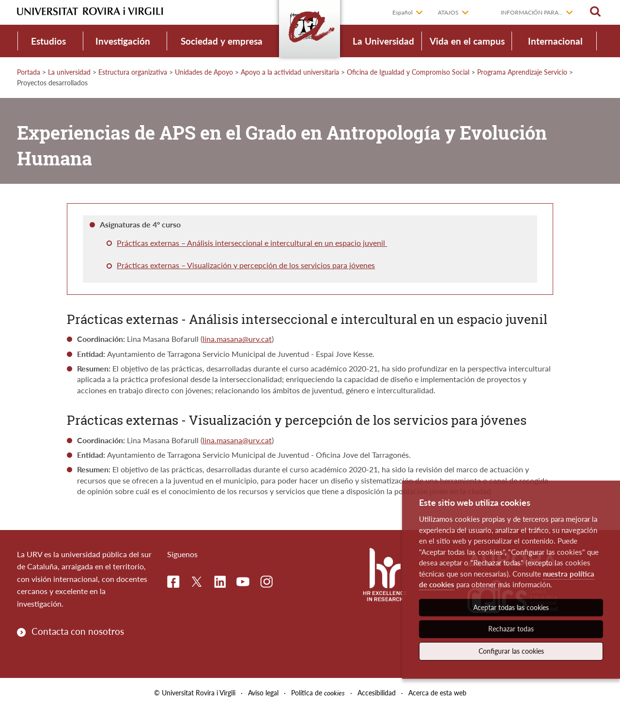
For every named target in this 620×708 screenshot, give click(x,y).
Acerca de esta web (437, 693)
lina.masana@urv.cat (237, 338)
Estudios (48, 41)
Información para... (532, 12)
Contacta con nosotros (77, 631)
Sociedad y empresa (222, 41)
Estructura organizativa (132, 72)
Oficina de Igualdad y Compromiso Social (408, 72)
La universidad (69, 72)
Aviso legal (263, 693)
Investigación (122, 41)
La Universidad (383, 41)
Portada (28, 72)
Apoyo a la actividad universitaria (290, 72)
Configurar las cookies (511, 651)
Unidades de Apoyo (204, 72)
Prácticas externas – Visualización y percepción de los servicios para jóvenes (246, 265)
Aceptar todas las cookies (511, 607)
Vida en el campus (467, 41)
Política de (318, 693)
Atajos (448, 12)
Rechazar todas (511, 629)
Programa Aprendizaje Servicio (522, 72)
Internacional (555, 41)
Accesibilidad (376, 693)
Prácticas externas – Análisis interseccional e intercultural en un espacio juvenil (252, 242)
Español (402, 12)
